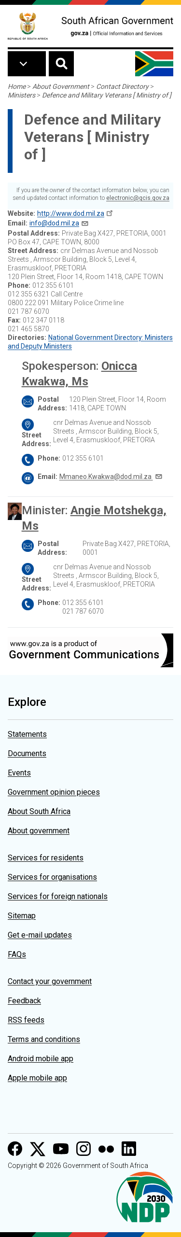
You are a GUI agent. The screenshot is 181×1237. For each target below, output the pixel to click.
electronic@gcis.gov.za (137, 198)
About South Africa (39, 811)
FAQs (17, 954)
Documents (27, 753)
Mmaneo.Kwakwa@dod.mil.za (106, 476)
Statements (27, 734)
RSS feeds (26, 1020)
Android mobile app (40, 1058)
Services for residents (46, 857)
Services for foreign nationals (58, 896)
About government (39, 830)
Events (19, 772)
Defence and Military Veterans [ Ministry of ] (106, 95)
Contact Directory (122, 86)
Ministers (21, 95)
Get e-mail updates (40, 935)
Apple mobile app (37, 1077)
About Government (60, 86)
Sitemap (22, 915)
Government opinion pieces (54, 792)
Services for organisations (52, 877)
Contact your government (50, 981)
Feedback (24, 1000)
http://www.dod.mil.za (70, 213)
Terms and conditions (44, 1039)
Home (17, 86)
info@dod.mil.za (54, 223)
